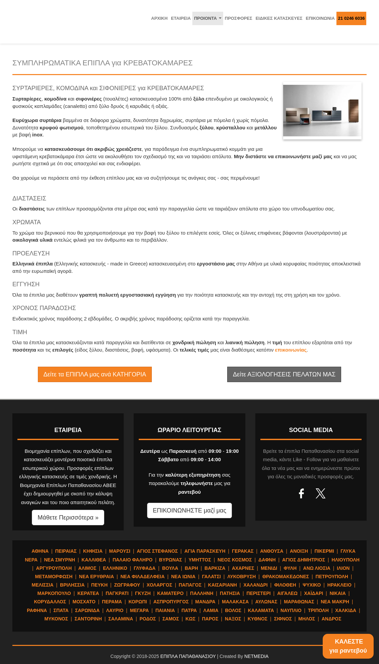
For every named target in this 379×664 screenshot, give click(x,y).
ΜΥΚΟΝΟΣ (56, 618)
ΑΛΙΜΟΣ (87, 568)
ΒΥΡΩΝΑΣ (170, 559)
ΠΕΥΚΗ (99, 585)
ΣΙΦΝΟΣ (283, 618)
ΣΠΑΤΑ (61, 610)
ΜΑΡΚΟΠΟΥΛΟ (54, 593)
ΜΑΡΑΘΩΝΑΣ (299, 601)
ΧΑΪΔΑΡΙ (313, 593)
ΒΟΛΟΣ (233, 610)
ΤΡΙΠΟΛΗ (318, 610)
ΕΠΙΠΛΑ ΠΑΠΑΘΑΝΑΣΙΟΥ (187, 656)
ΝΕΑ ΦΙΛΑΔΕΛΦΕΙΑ (142, 576)
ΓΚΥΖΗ (143, 593)
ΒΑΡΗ (191, 568)
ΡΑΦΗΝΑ (37, 610)
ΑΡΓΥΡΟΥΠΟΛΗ (54, 568)
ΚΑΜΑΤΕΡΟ (170, 593)
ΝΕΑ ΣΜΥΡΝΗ (59, 559)
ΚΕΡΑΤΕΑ (88, 593)
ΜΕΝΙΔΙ (269, 568)
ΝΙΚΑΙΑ (338, 593)
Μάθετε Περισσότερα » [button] (68, 517)
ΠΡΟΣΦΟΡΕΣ (238, 18)
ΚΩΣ (191, 618)
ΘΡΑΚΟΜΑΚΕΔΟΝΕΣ (285, 576)
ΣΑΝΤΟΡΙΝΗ (88, 618)
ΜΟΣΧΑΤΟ (83, 601)
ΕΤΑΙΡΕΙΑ (181, 18)
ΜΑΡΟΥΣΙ (119, 551)
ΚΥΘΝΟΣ (257, 618)
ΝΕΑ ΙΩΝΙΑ (183, 576)
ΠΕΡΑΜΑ (112, 601)
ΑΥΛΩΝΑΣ (266, 601)
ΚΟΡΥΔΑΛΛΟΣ (50, 601)
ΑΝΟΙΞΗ (299, 551)
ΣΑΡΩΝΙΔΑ (87, 610)
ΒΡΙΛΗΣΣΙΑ (72, 585)
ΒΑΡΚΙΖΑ (214, 568)
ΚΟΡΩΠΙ (137, 601)
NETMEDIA (256, 656)
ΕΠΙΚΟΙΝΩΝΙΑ (320, 18)
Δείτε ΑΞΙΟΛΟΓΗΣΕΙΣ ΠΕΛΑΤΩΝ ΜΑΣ (284, 374)
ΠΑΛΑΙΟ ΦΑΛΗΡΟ (132, 559)
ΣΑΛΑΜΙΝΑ (120, 618)
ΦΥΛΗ (290, 568)
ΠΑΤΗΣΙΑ (230, 593)
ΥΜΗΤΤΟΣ (200, 559)
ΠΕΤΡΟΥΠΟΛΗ (332, 576)
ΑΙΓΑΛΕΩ (287, 593)
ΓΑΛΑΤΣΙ (211, 576)
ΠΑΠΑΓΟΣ (190, 585)
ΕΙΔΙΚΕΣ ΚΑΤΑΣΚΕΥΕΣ (279, 18)
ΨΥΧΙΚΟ (312, 585)
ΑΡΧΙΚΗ (159, 18)
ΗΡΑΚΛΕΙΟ (339, 585)
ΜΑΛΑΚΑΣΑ (235, 601)
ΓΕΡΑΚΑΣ (243, 551)
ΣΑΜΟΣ (171, 618)
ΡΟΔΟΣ (147, 618)
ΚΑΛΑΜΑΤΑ (261, 610)
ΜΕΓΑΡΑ (139, 610)
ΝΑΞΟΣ (233, 618)
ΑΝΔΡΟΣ (331, 618)
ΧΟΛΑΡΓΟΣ (159, 585)
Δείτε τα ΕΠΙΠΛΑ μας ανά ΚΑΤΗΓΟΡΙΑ (95, 374)
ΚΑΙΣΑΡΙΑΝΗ (222, 585)
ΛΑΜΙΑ (210, 610)
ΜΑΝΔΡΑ (205, 601)
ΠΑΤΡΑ (189, 610)
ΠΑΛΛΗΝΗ (201, 593)
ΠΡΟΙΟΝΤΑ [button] (208, 20)
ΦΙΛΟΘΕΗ (285, 585)
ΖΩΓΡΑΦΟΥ (127, 585)
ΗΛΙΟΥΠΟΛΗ (346, 559)
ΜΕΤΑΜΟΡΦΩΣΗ (54, 576)
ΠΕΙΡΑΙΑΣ (66, 551)
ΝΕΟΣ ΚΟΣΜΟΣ (234, 559)
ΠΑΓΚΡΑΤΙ (117, 593)
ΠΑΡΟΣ (210, 618)
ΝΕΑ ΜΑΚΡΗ (335, 601)
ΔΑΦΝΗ (267, 559)
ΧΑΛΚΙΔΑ (345, 610)
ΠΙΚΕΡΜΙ (324, 551)
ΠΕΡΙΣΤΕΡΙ (259, 593)
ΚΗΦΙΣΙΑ (93, 551)
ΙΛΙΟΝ (343, 568)
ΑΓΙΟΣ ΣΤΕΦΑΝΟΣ (157, 551)
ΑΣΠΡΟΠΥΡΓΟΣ (171, 601)
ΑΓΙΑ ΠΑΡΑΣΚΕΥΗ (204, 551)
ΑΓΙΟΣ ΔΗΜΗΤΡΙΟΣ (303, 559)
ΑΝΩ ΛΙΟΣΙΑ (316, 568)
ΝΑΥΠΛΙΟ (291, 610)
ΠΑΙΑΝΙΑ (165, 610)
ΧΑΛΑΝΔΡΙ (255, 585)
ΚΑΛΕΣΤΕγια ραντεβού (348, 646)
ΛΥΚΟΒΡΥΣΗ (241, 576)
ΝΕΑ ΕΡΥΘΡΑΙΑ (96, 576)
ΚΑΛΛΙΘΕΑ (93, 559)
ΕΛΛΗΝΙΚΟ (115, 568)
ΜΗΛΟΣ (306, 618)
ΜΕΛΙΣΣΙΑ (43, 585)
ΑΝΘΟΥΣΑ (271, 551)
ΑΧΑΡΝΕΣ (243, 568)
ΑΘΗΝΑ (40, 551)
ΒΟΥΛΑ (170, 568)
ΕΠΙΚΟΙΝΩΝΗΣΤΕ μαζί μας (189, 510)
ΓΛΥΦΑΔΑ (144, 568)
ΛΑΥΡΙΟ (115, 610)
